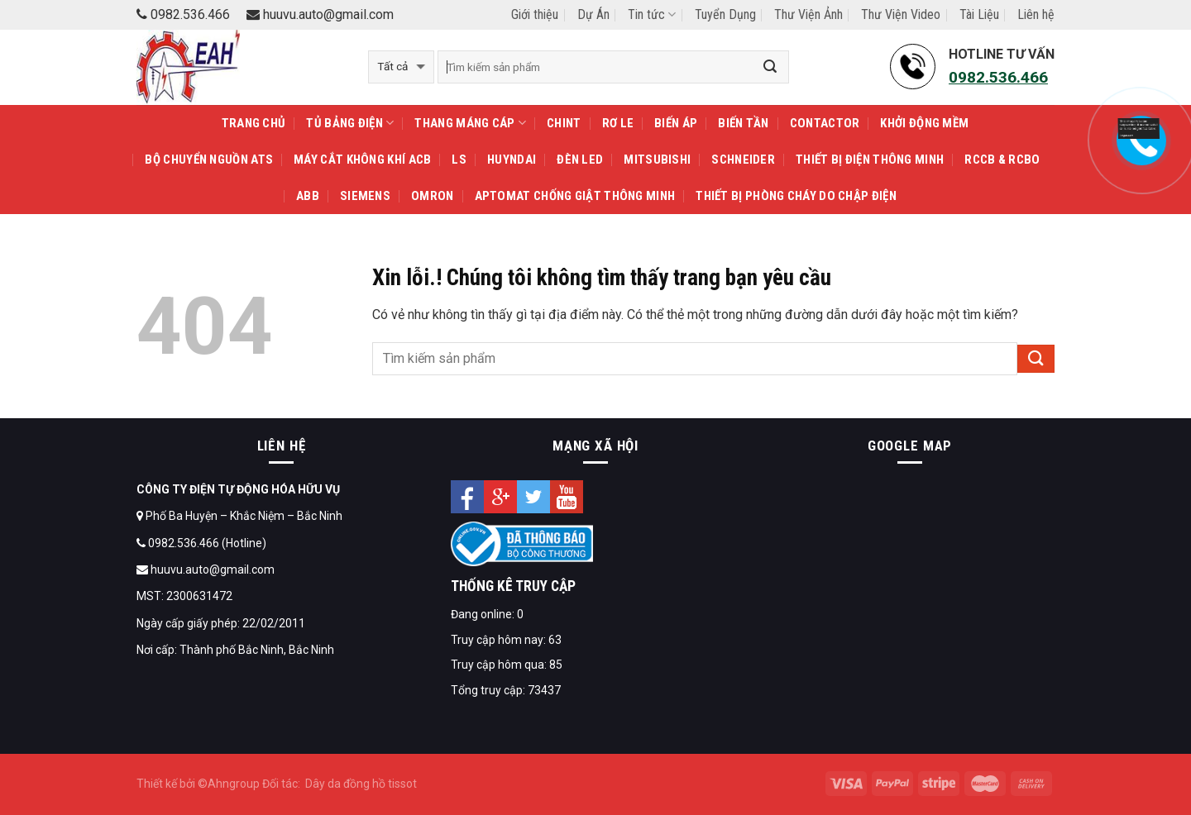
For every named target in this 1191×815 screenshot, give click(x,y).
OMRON (432, 195)
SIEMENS (365, 195)
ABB (307, 195)
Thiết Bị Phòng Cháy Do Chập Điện (796, 195)
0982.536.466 (183, 14)
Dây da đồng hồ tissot (361, 783)
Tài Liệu (979, 14)
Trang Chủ (254, 123)
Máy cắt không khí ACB (362, 159)
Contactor (825, 123)
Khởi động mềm (924, 123)
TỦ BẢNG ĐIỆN (350, 123)
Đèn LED (580, 159)
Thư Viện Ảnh (808, 14)
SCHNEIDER (743, 159)
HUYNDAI (511, 159)
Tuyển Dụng (725, 14)
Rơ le (618, 123)
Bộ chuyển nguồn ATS (209, 159)
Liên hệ (1036, 14)
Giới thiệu (534, 14)
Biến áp (675, 123)
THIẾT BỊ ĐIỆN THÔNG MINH (870, 159)
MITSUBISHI (657, 159)
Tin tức (652, 14)
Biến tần (743, 123)
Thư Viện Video (900, 14)
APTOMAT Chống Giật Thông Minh (575, 195)
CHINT (564, 123)
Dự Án (593, 14)
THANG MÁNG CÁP (470, 123)
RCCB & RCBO (1002, 159)
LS (459, 159)
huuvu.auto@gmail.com (320, 14)
